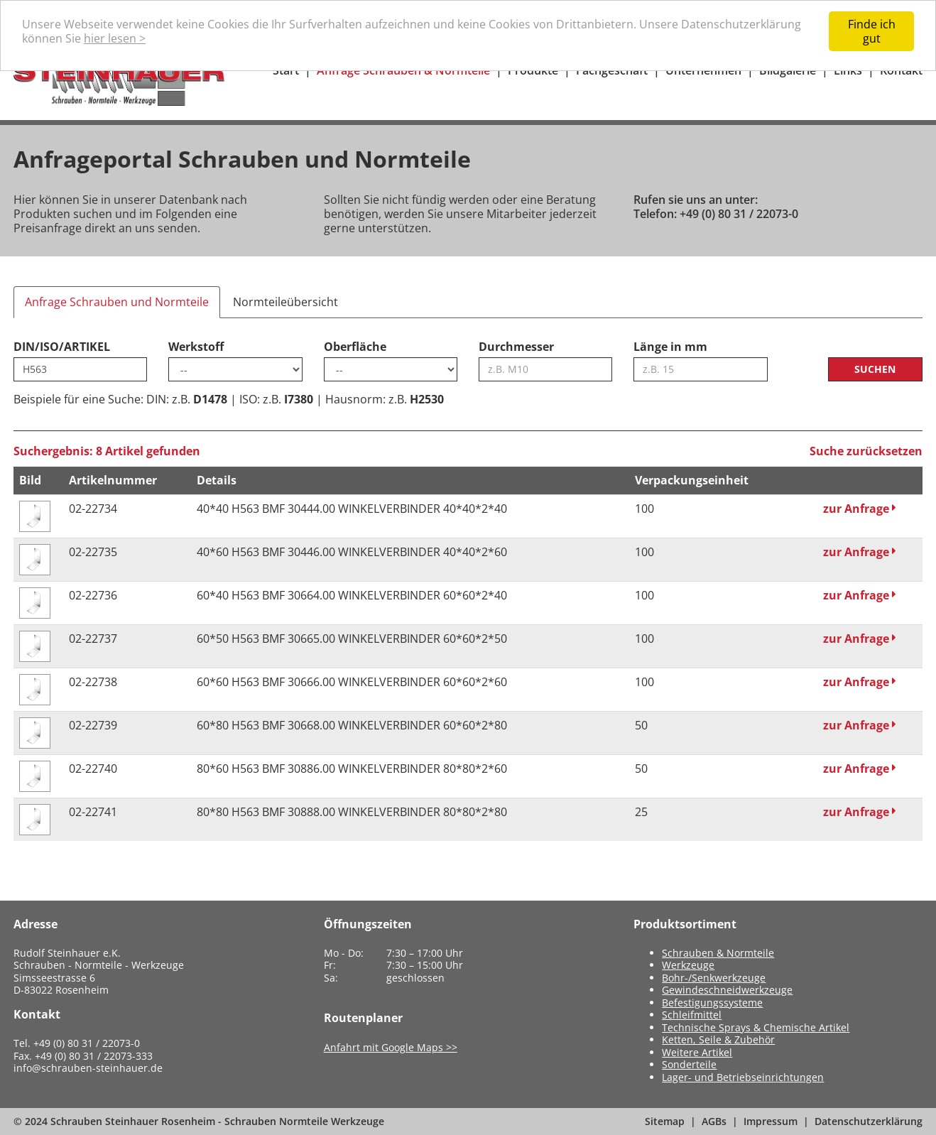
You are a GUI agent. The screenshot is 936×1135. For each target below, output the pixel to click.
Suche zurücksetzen (866, 451)
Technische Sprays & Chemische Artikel (755, 1027)
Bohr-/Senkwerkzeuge (714, 977)
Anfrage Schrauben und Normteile (117, 302)
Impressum (771, 1121)
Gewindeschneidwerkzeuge (727, 989)
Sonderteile (689, 1064)
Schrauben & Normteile (718, 953)
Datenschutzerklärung (869, 1121)
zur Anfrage (859, 508)
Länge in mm (670, 347)
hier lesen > (115, 38)
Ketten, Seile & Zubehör (718, 1039)
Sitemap (665, 1121)
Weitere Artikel (697, 1052)
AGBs (714, 1121)
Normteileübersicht (285, 302)
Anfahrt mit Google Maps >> (390, 1047)
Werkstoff (196, 347)
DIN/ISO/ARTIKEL (61, 347)
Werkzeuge (688, 965)
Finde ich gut (872, 31)
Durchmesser (516, 347)
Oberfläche (355, 347)
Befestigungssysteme (712, 1002)
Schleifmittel (692, 1014)
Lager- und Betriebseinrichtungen (743, 1077)
